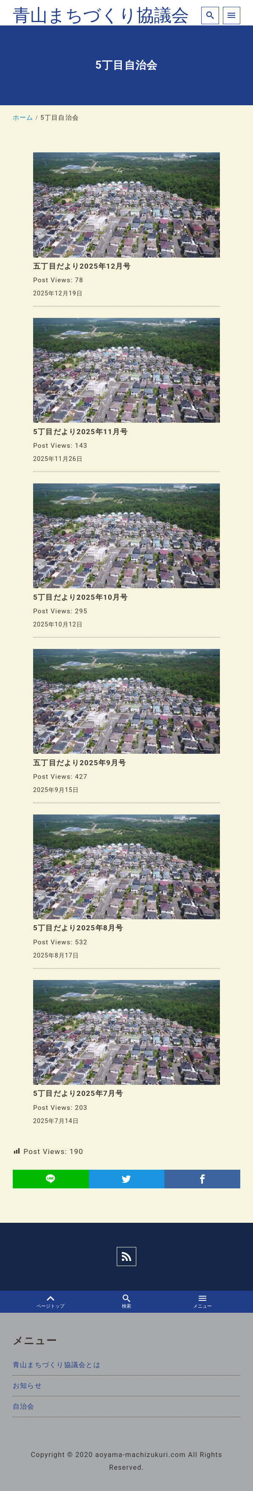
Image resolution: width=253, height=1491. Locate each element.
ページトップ (50, 1301)
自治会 (24, 1406)
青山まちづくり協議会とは (57, 1365)
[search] (210, 16)
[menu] (232, 16)
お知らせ (27, 1385)
